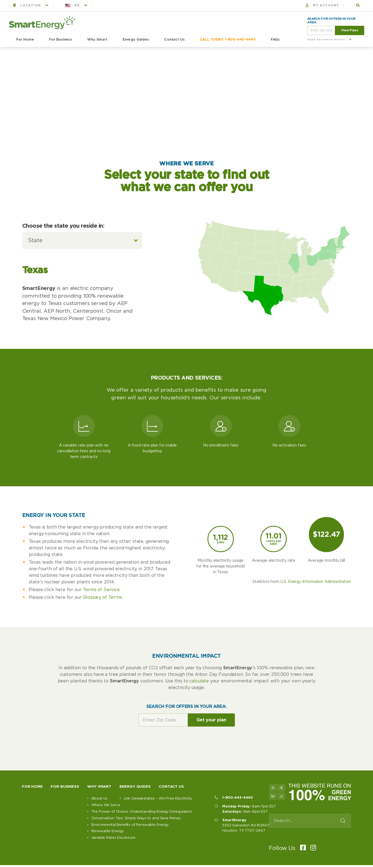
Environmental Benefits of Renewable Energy (130, 825)
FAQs (275, 39)
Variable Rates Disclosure (113, 838)
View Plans (349, 30)
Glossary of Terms (102, 597)
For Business (60, 39)
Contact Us (174, 39)
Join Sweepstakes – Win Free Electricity (157, 798)
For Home (25, 39)
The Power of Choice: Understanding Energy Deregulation (141, 812)
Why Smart (97, 39)
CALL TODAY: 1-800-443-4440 (228, 39)
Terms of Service (101, 590)
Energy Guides (136, 39)
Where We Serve (105, 805)
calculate (199, 681)
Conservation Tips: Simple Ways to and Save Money (136, 818)
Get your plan (211, 720)
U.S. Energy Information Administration (315, 582)
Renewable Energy (107, 831)
